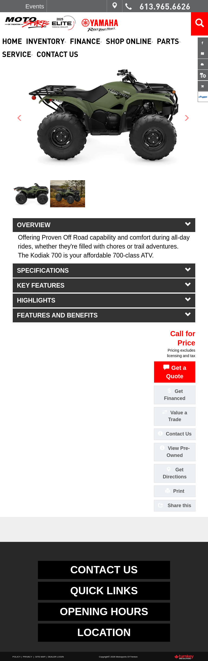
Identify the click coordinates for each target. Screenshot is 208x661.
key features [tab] (104, 285)
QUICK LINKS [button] (104, 590)
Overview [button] (104, 224)
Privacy (27, 657)
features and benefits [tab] (104, 315)
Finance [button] (86, 41)
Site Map (40, 657)
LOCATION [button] (104, 632)
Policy (16, 657)
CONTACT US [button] (104, 570)
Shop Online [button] (129, 41)
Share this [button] (174, 505)
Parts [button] (168, 41)
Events (34, 6)
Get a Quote (174, 372)
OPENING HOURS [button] (104, 611)
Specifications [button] (104, 270)
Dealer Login (56, 657)
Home (12, 41)
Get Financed (175, 394)
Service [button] (17, 54)
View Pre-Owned (175, 451)
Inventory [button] (46, 41)
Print (174, 491)
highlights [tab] (104, 300)
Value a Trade (174, 415)
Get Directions (175, 472)
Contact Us (57, 54)
